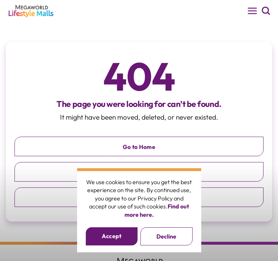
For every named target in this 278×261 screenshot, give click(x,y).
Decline (166, 236)
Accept (112, 236)
